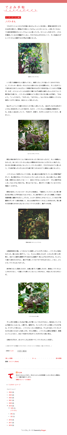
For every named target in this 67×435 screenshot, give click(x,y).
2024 (10, 392)
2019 (10, 406)
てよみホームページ (14, 385)
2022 (10, 398)
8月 (11, 414)
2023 (10, 395)
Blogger (43, 430)
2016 (10, 425)
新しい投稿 (9, 358)
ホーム (34, 358)
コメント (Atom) (14, 361)
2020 (10, 403)
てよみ (20, 372)
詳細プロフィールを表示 (23, 379)
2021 (10, 400)
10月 (12, 408)
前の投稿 (58, 358)
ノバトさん (10, 21)
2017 (10, 423)
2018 (10, 420)
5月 (11, 416)
